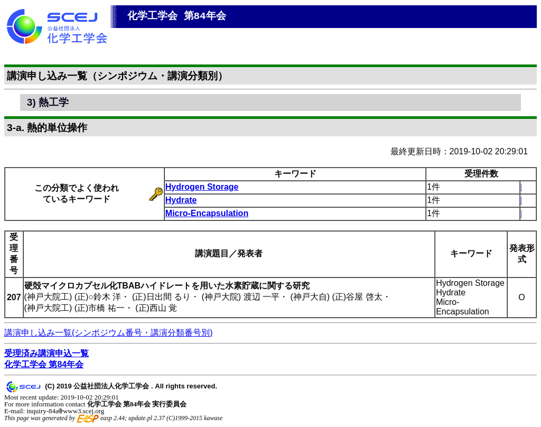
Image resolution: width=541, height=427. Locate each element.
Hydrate (181, 200)
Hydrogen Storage (202, 186)
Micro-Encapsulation (206, 213)
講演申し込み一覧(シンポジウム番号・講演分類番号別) (108, 332)
